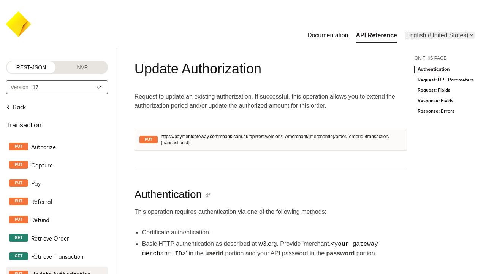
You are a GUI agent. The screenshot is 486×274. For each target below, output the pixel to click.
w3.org (267, 244)
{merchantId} (321, 136)
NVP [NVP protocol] (82, 67)
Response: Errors (436, 111)
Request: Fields (434, 90)
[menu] (440, 35)
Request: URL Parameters (446, 80)
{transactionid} (175, 142)
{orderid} (356, 136)
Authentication (434, 69)
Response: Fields (435, 101)
